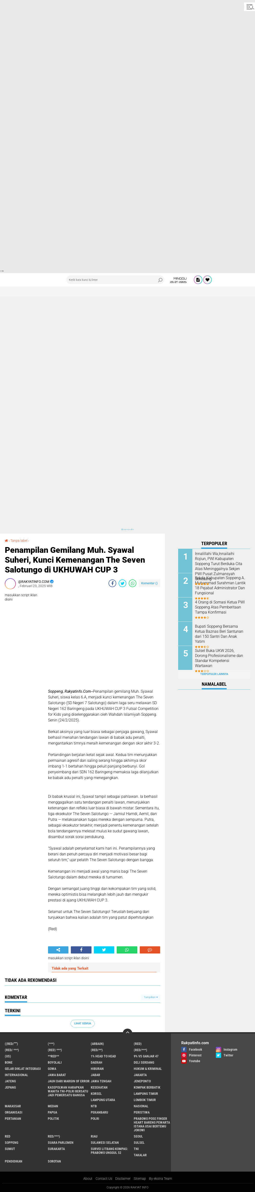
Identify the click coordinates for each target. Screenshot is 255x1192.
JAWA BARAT (57, 1075)
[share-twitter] (122, 583)
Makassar (13, 1106)
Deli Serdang (144, 1062)
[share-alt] (58, 950)
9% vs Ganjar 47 (146, 1056)
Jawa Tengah (101, 1081)
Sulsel (139, 1142)
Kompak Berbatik (147, 1087)
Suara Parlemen (60, 1142)
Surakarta (56, 1149)
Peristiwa (142, 1112)
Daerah (96, 1062)
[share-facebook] (112, 583)
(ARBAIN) (97, 1044)
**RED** (53, 1056)
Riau (94, 1136)
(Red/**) (97, 1050)
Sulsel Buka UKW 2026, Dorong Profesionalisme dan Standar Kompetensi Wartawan (219, 658)
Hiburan (97, 1069)
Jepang (10, 1087)
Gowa (52, 1069)
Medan (53, 1106)
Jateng (10, 1081)
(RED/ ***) (12, 1050)
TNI (136, 1149)
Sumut (10, 1149)
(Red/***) (140, 1050)
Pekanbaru (99, 1112)
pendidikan (13, 1161)
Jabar (95, 1075)
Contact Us (104, 1178)
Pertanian (13, 1118)
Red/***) (54, 1136)
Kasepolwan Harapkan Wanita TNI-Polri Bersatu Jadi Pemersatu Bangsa (68, 1091)
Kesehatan (99, 1087)
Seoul (138, 1136)
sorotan (54, 1161)
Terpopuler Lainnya (214, 674)
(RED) (138, 1044)
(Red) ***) (55, 1050)
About (87, 1178)
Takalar (140, 1155)
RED (7, 1136)
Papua (52, 1112)
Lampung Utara (103, 1100)
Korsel (96, 1094)
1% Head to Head (103, 1056)
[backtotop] (127, 1033)
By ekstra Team (160, 1178)
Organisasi (13, 1112)
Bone (8, 1062)
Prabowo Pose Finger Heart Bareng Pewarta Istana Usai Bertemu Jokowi (152, 1124)
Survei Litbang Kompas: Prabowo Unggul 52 (109, 1151)
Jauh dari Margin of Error (69, 1081)
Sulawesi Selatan (105, 1142)
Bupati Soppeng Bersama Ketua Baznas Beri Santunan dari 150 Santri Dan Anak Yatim (219, 634)
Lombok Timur (145, 1100)
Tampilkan (151, 997)
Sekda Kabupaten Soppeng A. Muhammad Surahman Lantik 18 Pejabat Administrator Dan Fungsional (220, 585)
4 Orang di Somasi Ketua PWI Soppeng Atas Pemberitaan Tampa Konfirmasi (220, 607)
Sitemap (140, 1178)
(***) (51, 1044)
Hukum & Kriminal (148, 1069)
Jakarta (140, 1075)
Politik (53, 1118)
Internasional (16, 1075)
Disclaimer (123, 1178)
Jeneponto (142, 1081)
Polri (95, 1118)
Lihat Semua (82, 1023)
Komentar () (149, 583)
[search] (115, 279)
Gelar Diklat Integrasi (23, 1069)
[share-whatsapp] (132, 583)
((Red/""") (11, 1044)
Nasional (141, 1106)
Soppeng (11, 1142)
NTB (94, 1106)
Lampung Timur (146, 1094)
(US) (8, 1056)
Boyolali (55, 1062)
